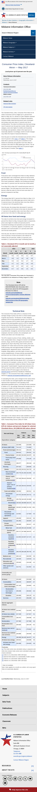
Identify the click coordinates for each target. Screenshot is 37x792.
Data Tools (6, 702)
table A (23, 139)
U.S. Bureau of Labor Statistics (17, 15)
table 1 (21, 148)
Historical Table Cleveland (9, 103)
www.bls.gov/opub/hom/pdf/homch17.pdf (19, 375)
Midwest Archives (8, 52)
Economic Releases (9, 715)
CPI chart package (7, 107)
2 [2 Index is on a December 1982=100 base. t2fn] (14, 480)
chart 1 (16, 139)
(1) (2, 649)
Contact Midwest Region (21, 760)
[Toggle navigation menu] (31, 15)
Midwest (4, 22)
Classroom (6, 721)
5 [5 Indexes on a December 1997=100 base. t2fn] (10, 558)
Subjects (5, 695)
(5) (2, 660)
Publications (7, 708)
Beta (4, 728)
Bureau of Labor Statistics (9, 20)
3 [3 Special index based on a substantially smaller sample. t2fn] (13, 538)
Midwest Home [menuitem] (7, 38)
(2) (2, 655)
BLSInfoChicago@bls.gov (9, 91)
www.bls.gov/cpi (5, 371)
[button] (32, 766)
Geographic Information (26, 20)
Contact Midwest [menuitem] (8, 56)
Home (4, 689)
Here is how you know (13, 5)
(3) (2, 656)
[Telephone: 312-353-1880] (25, 752)
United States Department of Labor (12, 8)
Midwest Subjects (8, 47)
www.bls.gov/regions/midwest (10, 92)
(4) (2, 658)
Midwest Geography (9, 43)
